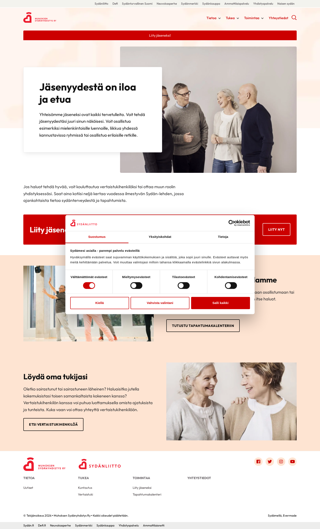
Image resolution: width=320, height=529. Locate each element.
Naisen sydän (286, 3)
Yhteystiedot (278, 18)
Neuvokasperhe (167, 3)
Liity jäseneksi (142, 488)
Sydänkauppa (211, 3)
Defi (115, 3)
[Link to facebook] (258, 461)
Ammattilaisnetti (153, 525)
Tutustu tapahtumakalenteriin (203, 326)
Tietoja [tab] (223, 237)
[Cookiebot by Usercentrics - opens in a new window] (231, 223)
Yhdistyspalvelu (263, 3)
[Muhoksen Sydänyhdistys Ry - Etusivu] (44, 462)
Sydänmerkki (189, 3)
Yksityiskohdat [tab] (160, 237)
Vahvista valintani (160, 303)
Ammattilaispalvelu (236, 3)
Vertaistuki (85, 494)
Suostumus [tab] (97, 237)
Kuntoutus (85, 488)
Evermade (290, 515)
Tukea (230, 18)
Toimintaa (251, 18)
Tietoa (211, 18)
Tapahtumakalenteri (147, 494)
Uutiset (28, 488)
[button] (294, 19)
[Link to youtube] (292, 461)
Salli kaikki (220, 303)
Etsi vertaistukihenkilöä (53, 424)
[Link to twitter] (270, 461)
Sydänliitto (101, 3)
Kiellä (99, 303)
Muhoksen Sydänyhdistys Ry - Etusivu (57, 17)
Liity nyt (276, 229)
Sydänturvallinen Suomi (137, 3)
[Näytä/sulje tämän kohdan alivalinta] (219, 18)
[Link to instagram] (281, 461)
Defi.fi (42, 525)
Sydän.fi (28, 525)
